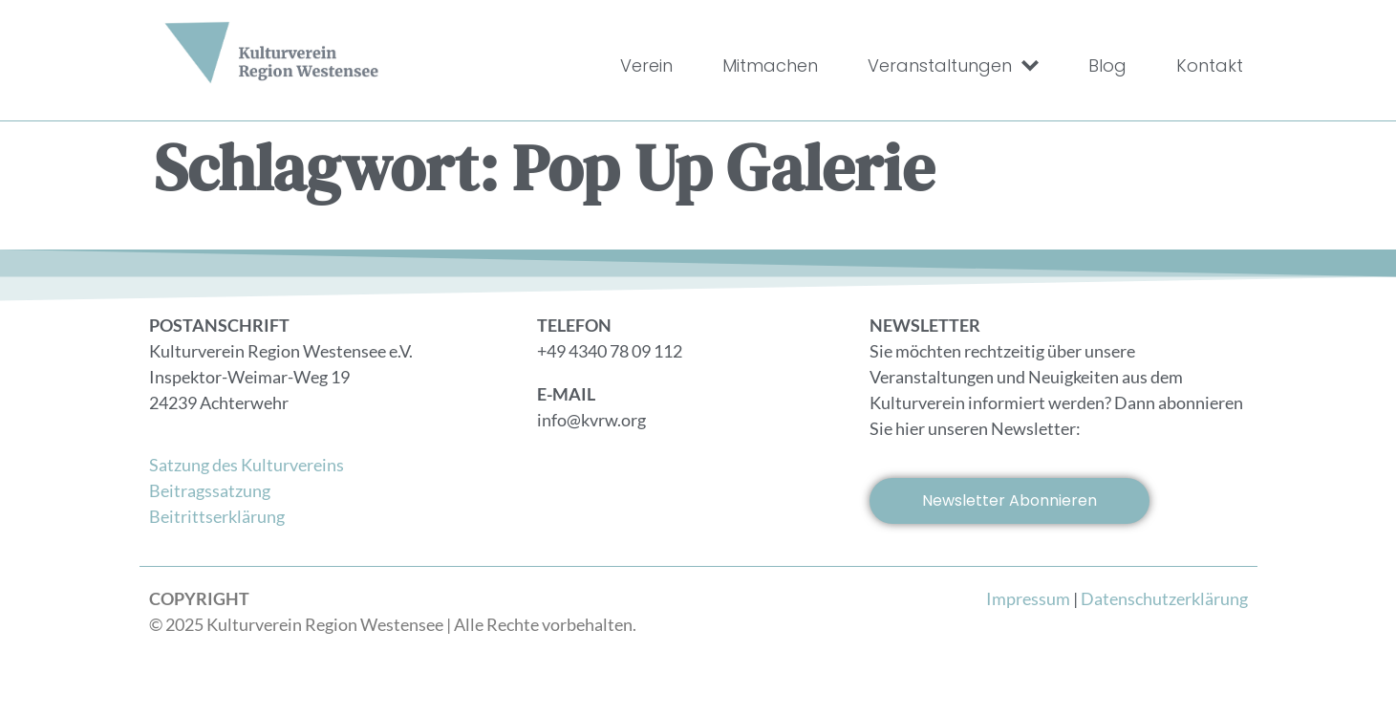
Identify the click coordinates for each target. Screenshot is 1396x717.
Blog (1107, 65)
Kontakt (1209, 65)
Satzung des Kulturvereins (246, 464)
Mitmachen (770, 65)
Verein (646, 65)
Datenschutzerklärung (1164, 598)
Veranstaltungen (953, 66)
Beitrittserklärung (217, 516)
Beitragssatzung (209, 490)
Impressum (1028, 598)
